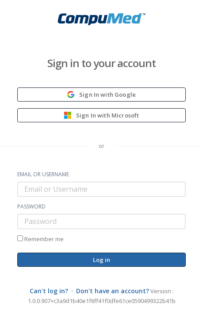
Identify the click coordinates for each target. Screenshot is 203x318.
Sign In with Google (101, 94)
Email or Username (43, 174)
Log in (102, 260)
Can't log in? (49, 291)
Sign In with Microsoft (101, 115)
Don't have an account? (112, 291)
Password (31, 206)
